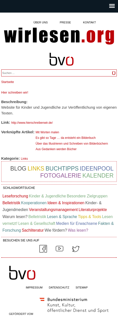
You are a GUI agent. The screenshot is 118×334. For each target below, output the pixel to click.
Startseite (7, 82)
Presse (65, 22)
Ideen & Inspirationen (65, 203)
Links (24, 158)
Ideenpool (96, 168)
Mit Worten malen (47, 132)
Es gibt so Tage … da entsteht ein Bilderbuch (66, 138)
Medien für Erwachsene (76, 223)
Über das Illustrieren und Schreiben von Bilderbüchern (72, 143)
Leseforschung (15, 196)
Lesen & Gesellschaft (36, 223)
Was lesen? (78, 230)
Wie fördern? (56, 230)
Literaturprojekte (93, 209)
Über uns (40, 22)
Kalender (97, 175)
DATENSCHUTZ (59, 287)
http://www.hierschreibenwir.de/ (32, 122)
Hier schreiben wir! (14, 92)
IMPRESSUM (34, 287)
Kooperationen (33, 203)
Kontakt (89, 22)
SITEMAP (82, 287)
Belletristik (11, 203)
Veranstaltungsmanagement (53, 209)
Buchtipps (62, 168)
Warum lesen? (15, 217)
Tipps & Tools (89, 217)
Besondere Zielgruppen (87, 196)
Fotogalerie (60, 175)
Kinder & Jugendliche (47, 196)
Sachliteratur (33, 230)
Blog (18, 168)
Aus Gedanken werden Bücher (56, 149)
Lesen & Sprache (62, 217)
